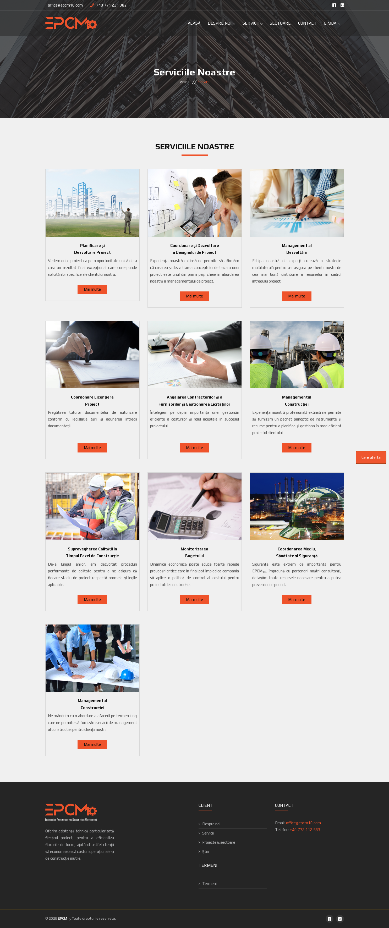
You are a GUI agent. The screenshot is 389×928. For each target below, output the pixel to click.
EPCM (64, 918)
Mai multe (92, 289)
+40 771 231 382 (111, 5)
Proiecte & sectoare (218, 842)
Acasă (194, 23)
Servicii (251, 23)
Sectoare (280, 23)
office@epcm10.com (65, 5)
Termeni (209, 883)
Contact (307, 23)
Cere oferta (371, 457)
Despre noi (211, 824)
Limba (330, 23)
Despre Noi (219, 23)
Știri (205, 851)
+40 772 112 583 (305, 829)
